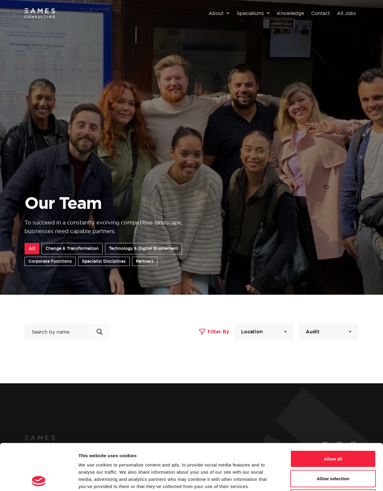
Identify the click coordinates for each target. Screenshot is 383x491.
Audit (313, 332)
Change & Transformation (72, 248)
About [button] (219, 13)
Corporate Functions (50, 261)
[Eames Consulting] (40, 13)
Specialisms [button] (253, 13)
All (31, 248)
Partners (144, 261)
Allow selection (333, 432)
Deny (333, 451)
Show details (314, 479)
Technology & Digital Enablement (143, 248)
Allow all (333, 412)
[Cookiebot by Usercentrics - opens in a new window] (39, 479)
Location (252, 332)
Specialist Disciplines (104, 261)
